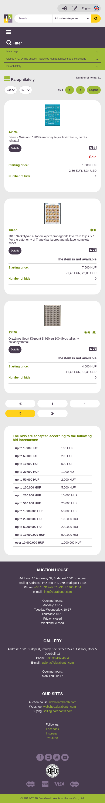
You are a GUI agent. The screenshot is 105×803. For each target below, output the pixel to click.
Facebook (52, 729)
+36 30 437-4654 (57, 658)
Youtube (52, 738)
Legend (93, 90)
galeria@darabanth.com (58, 662)
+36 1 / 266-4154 (69, 587)
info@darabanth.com (58, 591)
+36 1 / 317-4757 (45, 587)
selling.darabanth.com (57, 711)
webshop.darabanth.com (59, 706)
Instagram (52, 733)
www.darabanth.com (62, 702)
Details (15, 148)
